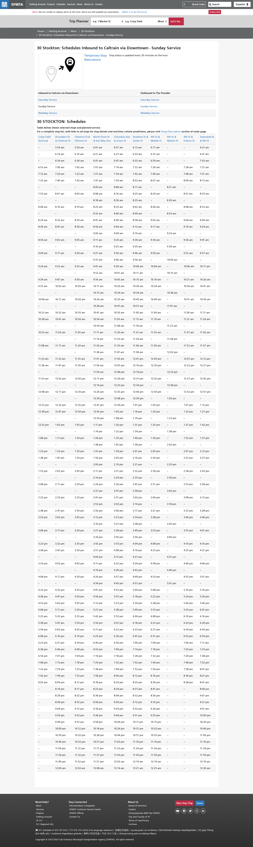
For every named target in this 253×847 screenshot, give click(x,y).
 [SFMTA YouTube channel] (177, 811)
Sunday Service (149, 106)
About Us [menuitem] (89, 4)
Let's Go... (176, 21)
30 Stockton (88, 31)
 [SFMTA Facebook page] (184, 811)
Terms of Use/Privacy (139, 820)
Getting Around (57, 31)
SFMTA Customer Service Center (85, 809)
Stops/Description (171, 131)
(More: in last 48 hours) (134, 12)
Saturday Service (47, 100)
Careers (132, 809)
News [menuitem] (80, 4)
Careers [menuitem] (99, 4)
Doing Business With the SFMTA (144, 813)
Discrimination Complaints (82, 805)
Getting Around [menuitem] (38, 4)
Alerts (35, 12)
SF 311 (39, 820)
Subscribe (214, 12)
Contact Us (74, 816)
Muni (74, 31)
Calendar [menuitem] (61, 4)
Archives (133, 824)
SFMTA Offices (76, 813)
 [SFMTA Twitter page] (190, 811)
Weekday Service (47, 113)
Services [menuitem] (71, 4)
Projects (40, 813)
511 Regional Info (44, 824)
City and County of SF (139, 816)
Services (40, 809)
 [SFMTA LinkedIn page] (203, 811)
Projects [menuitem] (51, 4)
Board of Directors (138, 805)
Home (41, 31)
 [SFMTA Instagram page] (197, 811)
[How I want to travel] (162, 21)
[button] (242, 4)
